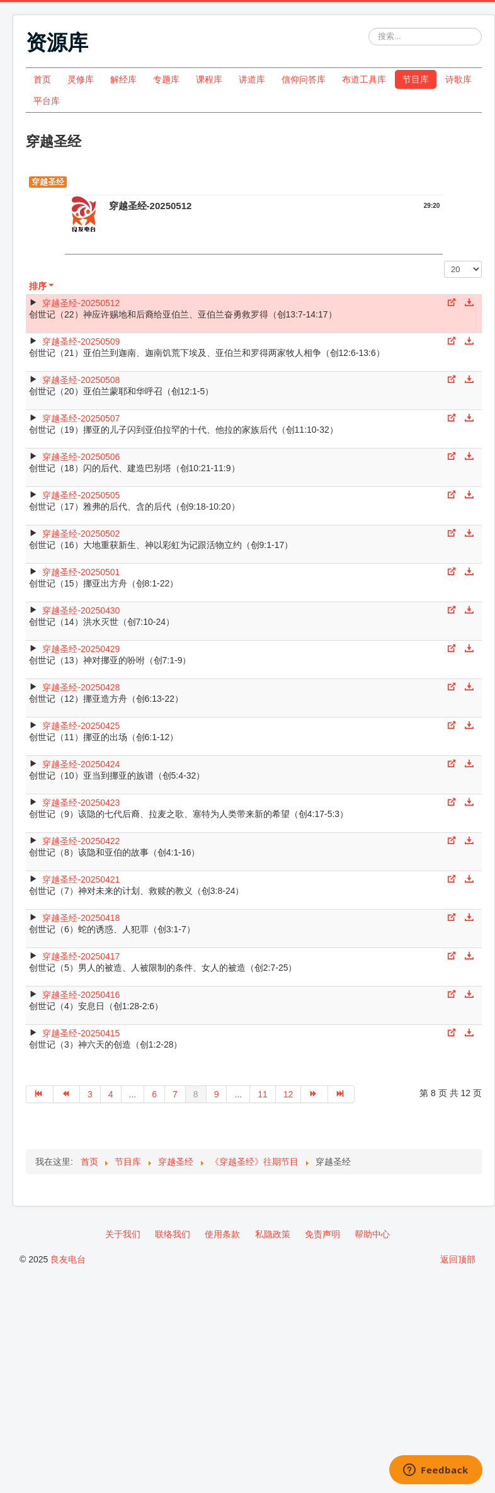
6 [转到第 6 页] (154, 1094)
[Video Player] (254, 243)
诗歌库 (458, 79)
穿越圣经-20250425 (81, 726)
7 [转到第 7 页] (175, 1094)
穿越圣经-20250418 (81, 918)
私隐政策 (272, 1234)
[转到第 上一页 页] (67, 1094)
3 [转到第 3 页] (90, 1094)
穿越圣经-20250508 (81, 380)
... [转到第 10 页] (238, 1094)
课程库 (209, 79)
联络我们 (172, 1234)
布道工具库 (364, 79)
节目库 (415, 79)
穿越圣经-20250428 (81, 687)
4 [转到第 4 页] (110, 1094)
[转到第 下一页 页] (314, 1094)
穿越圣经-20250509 (81, 341)
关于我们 (122, 1234)
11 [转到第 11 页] (263, 1094)
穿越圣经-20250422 (81, 841)
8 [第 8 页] (195, 1094)
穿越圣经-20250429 (81, 649)
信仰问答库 (304, 79)
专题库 (166, 79)
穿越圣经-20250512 (81, 303)
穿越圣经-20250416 (81, 995)
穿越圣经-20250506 (81, 457)
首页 (42, 79)
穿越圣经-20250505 (81, 495)
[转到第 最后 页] (341, 1094)
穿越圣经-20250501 (81, 572)
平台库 (46, 101)
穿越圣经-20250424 (81, 764)
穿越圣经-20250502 (81, 534)
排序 (42, 286)
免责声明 (322, 1234)
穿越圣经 (47, 181)
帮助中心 (372, 1234)
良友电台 (68, 1259)
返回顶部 (457, 1259)
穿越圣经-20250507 (81, 418)
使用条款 (222, 1234)
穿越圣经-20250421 (81, 879)
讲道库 (252, 79)
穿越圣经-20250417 (81, 956)
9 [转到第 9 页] (216, 1094)
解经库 (123, 79)
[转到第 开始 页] (40, 1094)
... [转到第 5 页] (133, 1094)
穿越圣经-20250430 (81, 610)
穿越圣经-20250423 (81, 803)
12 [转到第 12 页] (288, 1094)
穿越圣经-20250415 (81, 1033)
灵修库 (80, 79)
